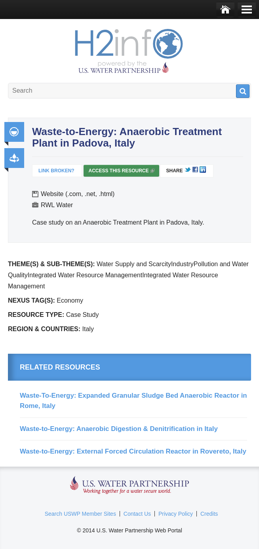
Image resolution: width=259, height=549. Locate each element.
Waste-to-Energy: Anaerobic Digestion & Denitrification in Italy (119, 429)
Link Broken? (56, 170)
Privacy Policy (175, 514)
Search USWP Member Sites (80, 514)
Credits (209, 514)
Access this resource (121, 172)
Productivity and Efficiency (14, 158)
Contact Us (137, 514)
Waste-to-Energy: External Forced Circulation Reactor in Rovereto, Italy (133, 451)
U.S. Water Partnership (129, 485)
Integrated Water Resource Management (14, 132)
